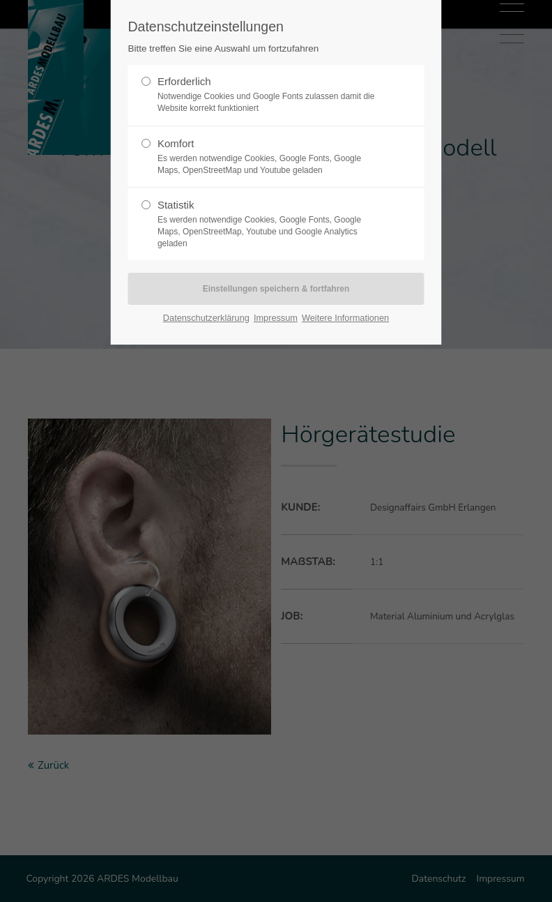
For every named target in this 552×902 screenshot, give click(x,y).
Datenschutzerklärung (206, 318)
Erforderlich (270, 94)
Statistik (270, 224)
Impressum (276, 318)
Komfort (270, 156)
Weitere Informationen (345, 318)
